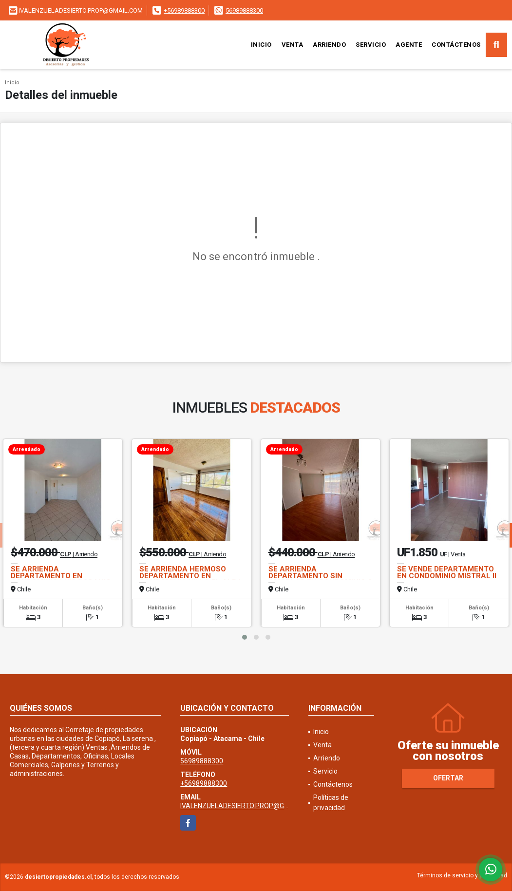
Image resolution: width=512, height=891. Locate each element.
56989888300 (244, 10)
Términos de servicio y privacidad (462, 875)
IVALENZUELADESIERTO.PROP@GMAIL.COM (248, 806)
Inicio (261, 44)
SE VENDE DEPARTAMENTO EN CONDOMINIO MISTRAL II (446, 572)
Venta (292, 44)
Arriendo (329, 44)
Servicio (371, 44)
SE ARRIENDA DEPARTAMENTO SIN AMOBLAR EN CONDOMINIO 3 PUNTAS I (320, 579)
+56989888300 (184, 10)
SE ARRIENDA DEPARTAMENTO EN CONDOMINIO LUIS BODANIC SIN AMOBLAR (61, 579)
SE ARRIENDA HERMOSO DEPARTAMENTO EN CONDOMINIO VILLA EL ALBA (190, 576)
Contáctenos (456, 44)
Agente (409, 44)
